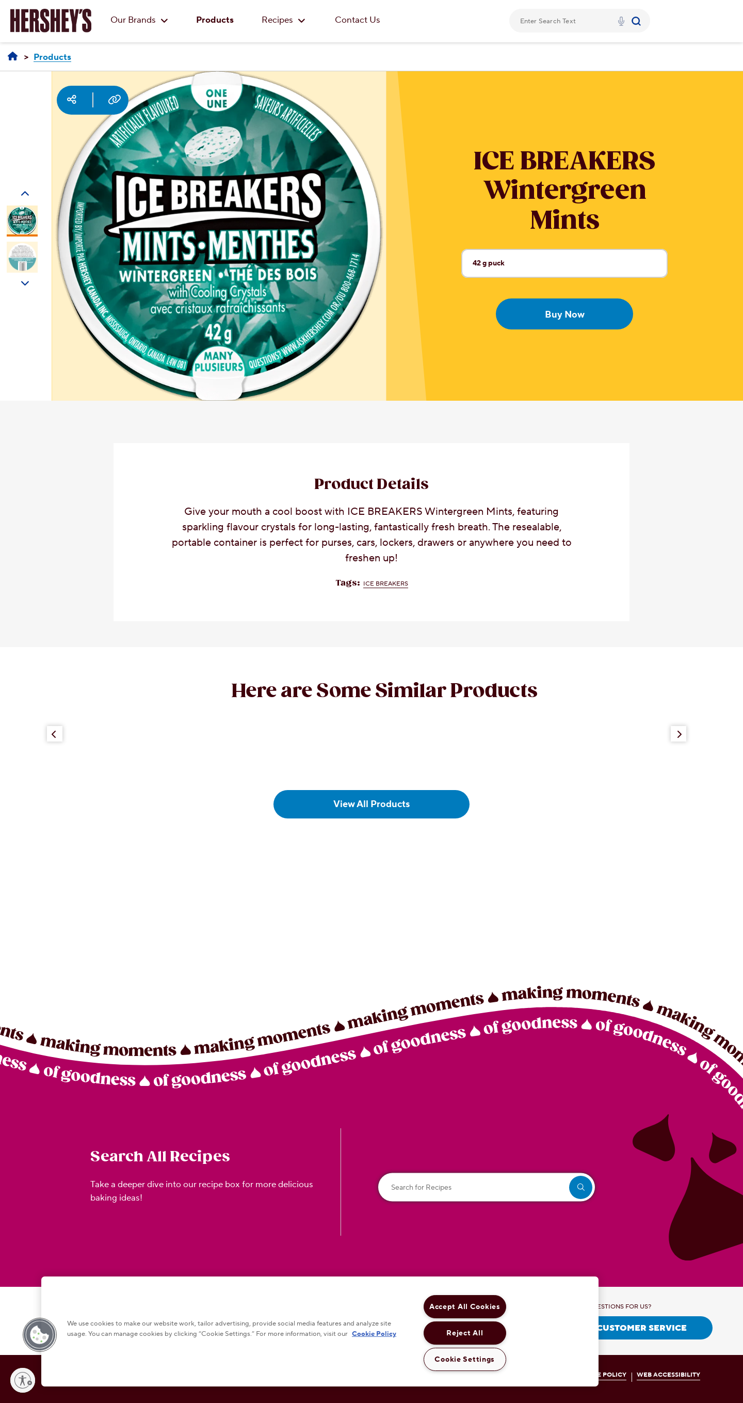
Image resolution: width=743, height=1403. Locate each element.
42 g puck (570, 268)
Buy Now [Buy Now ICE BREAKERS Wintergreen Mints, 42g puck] (565, 315)
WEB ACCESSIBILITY (668, 1375)
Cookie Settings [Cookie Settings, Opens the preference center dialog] (464, 1359)
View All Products (371, 804)
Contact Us (357, 20)
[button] (39, 1334)
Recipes (283, 20)
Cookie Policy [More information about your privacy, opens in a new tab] (374, 1333)
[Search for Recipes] (486, 1187)
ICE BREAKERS (385, 584)
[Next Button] (678, 734)
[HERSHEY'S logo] (50, 21)
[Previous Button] (54, 734)
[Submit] (637, 20)
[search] (580, 1187)
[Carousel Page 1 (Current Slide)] (22, 221)
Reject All (464, 1333)
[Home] (13, 57)
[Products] (52, 58)
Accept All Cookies (464, 1307)
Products (215, 20)
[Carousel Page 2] (22, 257)
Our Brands (139, 20)
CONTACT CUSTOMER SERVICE (619, 1328)
